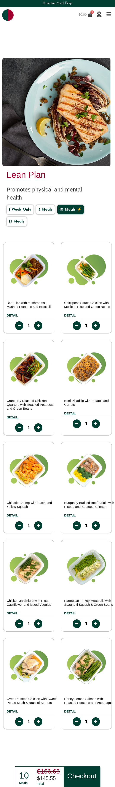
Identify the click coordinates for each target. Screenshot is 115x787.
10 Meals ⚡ (70, 210)
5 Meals (45, 210)
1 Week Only (20, 210)
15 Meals (16, 221)
